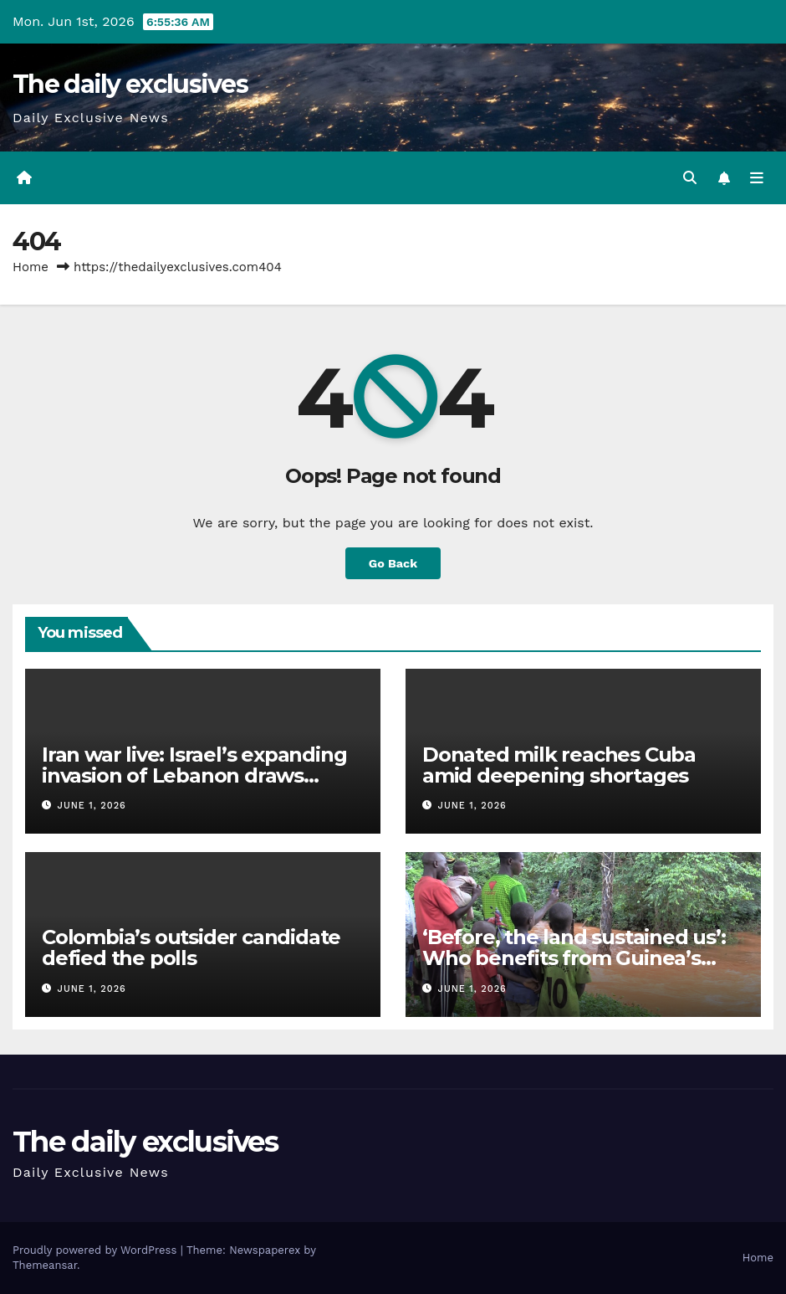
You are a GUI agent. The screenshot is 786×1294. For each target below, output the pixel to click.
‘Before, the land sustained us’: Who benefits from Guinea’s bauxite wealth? (574, 958)
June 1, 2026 (92, 805)
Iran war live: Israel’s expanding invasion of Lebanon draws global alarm (194, 775)
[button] (690, 178)
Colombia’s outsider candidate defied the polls (191, 947)
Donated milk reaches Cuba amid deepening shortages (559, 765)
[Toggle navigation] (756, 178)
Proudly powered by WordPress (97, 1250)
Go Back (393, 563)
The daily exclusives (130, 84)
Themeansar (45, 1265)
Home (30, 267)
